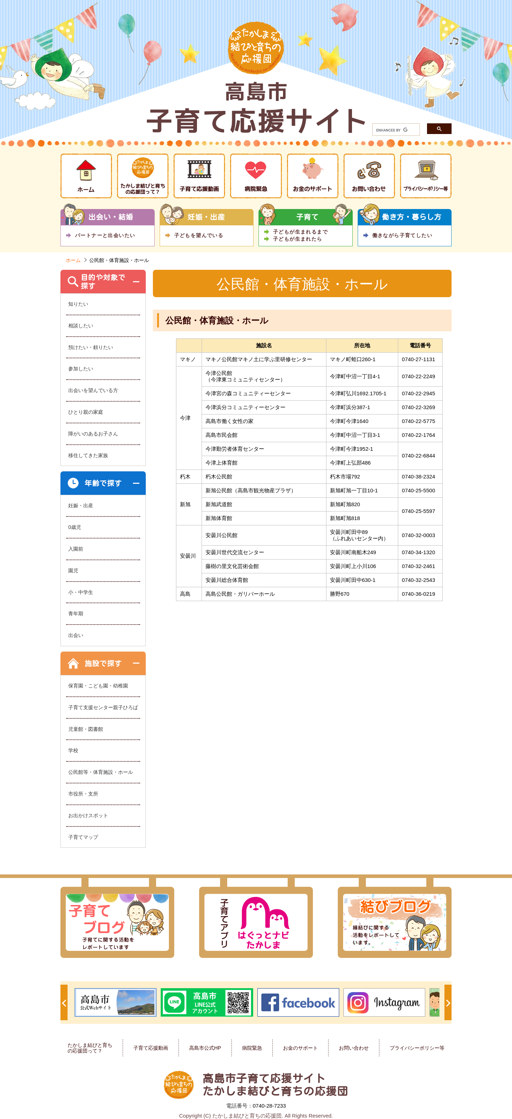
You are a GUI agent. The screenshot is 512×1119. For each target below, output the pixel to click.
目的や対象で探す (103, 281)
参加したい (80, 368)
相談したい (80, 325)
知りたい (78, 304)
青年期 (75, 613)
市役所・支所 (83, 794)
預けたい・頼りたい (90, 347)
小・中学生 (80, 592)
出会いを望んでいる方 (93, 390)
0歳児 (74, 527)
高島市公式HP (205, 1048)
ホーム (73, 260)
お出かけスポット (88, 815)
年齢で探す (103, 483)
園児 (73, 570)
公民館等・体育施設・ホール (100, 772)
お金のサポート (300, 1048)
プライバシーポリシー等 (417, 1048)
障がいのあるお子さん (93, 434)
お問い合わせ (354, 1048)
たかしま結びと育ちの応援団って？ (90, 1048)
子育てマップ (83, 837)
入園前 (75, 549)
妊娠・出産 (80, 505)
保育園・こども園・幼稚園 (98, 686)
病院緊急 (252, 1048)
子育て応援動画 (150, 1048)
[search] (391, 130)
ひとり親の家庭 (85, 412)
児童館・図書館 (85, 729)
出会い (75, 635)
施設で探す (103, 663)
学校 (73, 750)
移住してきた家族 (88, 455)
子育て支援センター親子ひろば (103, 707)
